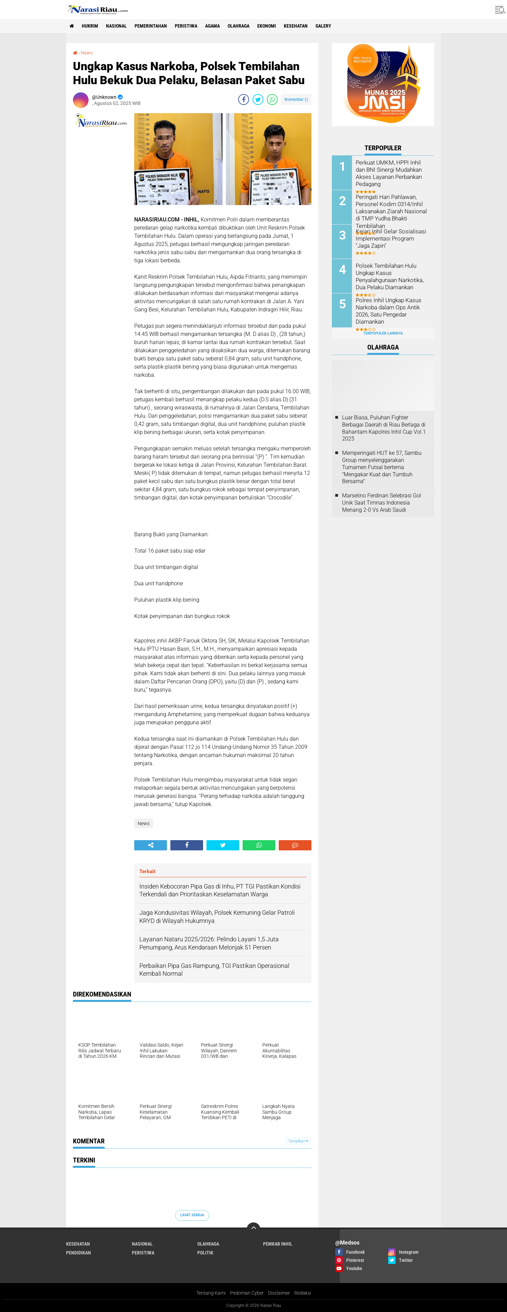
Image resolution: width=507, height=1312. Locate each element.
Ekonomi (266, 26)
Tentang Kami (211, 1293)
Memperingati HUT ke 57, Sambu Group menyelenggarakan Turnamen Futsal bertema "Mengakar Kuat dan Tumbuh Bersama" (381, 467)
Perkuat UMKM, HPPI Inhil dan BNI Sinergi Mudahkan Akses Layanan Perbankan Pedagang (392, 173)
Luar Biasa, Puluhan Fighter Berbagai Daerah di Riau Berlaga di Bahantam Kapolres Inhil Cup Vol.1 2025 (384, 428)
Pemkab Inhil (277, 1244)
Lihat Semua (192, 1215)
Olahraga (238, 26)
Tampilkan (298, 1141)
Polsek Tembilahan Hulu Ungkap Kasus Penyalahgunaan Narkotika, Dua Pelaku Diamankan (389, 276)
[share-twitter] (257, 99)
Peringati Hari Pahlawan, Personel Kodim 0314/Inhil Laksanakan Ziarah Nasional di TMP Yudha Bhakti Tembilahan (390, 211)
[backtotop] (253, 1229)
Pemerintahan (151, 26)
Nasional (116, 26)
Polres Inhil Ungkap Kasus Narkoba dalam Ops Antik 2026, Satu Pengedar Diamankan (387, 310)
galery (323, 26)
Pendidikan (78, 1252)
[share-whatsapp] (272, 99)
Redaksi (302, 1293)
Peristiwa (186, 26)
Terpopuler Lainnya (383, 333)
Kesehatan (296, 26)
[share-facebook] (243, 99)
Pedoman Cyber (247, 1293)
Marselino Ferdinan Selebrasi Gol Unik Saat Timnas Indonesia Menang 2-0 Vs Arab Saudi (381, 502)
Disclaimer (279, 1293)
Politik (205, 1252)
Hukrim (90, 26)
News (87, 53)
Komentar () (296, 99)
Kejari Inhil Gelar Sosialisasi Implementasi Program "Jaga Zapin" (391, 238)
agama (212, 26)
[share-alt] (150, 845)
